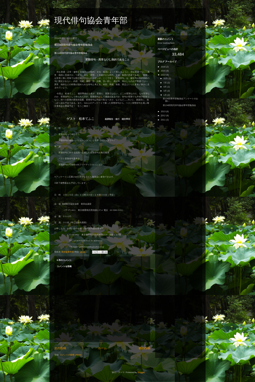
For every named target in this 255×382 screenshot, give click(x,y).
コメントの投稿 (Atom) (70, 355)
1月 (165, 95)
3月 (165, 91)
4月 (165, 87)
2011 (163, 120)
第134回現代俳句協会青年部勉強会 (179, 105)
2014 (163, 75)
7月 (165, 82)
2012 (163, 115)
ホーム (102, 348)
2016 (163, 67)
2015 (163, 71)
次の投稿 (60, 348)
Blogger (141, 372)
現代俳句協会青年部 (91, 20)
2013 (163, 111)
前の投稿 (144, 348)
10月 (165, 78)
